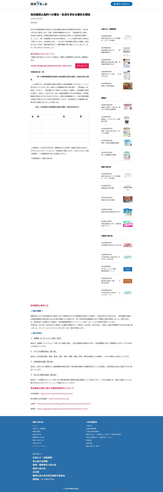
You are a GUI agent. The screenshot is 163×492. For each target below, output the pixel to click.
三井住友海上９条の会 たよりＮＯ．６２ (110, 294)
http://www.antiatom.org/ (59, 398)
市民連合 (89, 440)
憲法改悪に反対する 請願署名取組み (110, 51)
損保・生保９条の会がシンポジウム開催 (110, 132)
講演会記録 (36, 431)
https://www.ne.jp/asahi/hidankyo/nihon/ (57, 393)
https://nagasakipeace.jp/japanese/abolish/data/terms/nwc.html (62, 408)
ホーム (35, 426)
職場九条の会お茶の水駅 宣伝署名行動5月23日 (110, 63)
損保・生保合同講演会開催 (110, 143)
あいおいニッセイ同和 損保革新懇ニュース (111, 270)
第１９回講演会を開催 (108, 155)
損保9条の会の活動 (107, 188)
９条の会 (89, 426)
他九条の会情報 (40, 461)
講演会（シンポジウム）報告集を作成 (110, 120)
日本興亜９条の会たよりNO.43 (111, 245)
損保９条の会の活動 (107, 200)
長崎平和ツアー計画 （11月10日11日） (111, 75)
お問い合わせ (37, 443)
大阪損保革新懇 (91, 428)
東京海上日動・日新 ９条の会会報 (110, 282)
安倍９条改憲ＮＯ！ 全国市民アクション (99, 437)
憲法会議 (89, 443)
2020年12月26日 (37, 18)
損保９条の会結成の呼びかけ (110, 212)
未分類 (36, 471)
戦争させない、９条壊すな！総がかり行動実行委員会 (103, 434)
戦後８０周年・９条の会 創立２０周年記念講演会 (110, 108)
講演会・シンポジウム (43, 479)
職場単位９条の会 (38, 437)
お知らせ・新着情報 (39, 428)
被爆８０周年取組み (107, 86)
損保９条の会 (39, 4)
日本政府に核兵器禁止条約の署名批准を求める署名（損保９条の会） (51, 66)
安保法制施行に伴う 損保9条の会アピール (111, 225)
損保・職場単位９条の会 (44, 464)
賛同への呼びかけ (121, 4)
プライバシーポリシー (40, 446)
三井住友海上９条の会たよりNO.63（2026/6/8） (110, 258)
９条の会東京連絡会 (92, 431)
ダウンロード (82, 66)
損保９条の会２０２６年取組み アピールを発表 (110, 39)
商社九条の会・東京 (92, 446)
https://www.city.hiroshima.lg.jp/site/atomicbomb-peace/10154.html (64, 403)
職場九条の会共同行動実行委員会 (49, 475)
